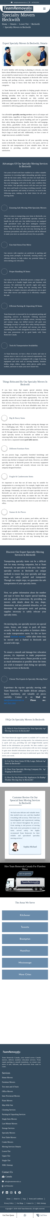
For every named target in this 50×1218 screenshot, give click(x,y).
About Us (17, 1199)
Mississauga (25, 962)
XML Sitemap (7, 1165)
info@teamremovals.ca (19, 2)
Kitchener (25, 915)
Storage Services (8, 1128)
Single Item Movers (9, 1119)
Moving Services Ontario (11, 1147)
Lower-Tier (6, 1151)
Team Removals (9, 314)
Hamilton (25, 951)
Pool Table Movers (9, 1137)
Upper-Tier (6, 1156)
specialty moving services (13, 180)
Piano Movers (7, 1101)
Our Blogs (20, 1203)
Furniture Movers (8, 1082)
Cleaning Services (8, 1110)
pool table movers (31, 440)
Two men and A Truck (10, 1087)
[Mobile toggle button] (44, 8)
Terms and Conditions (36, 1199)
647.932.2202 (10, 703)
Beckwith (35, 24)
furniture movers (18, 636)
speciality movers (9, 98)
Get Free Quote (8, 1215)
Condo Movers (7, 1142)
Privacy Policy (9, 1203)
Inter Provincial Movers (11, 1096)
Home (4, 24)
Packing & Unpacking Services (13, 1114)
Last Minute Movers (9, 1124)
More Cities (25, 974)
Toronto (25, 927)
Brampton (25, 939)
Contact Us (30, 1203)
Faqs (24, 1199)
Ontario (13, 24)
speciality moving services (22, 114)
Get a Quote (25, 874)
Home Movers (7, 1078)
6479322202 (34, 2)
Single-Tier (6, 1161)
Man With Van (7, 1105)
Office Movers (7, 1091)
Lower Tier (24, 24)
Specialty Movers (8, 1133)
